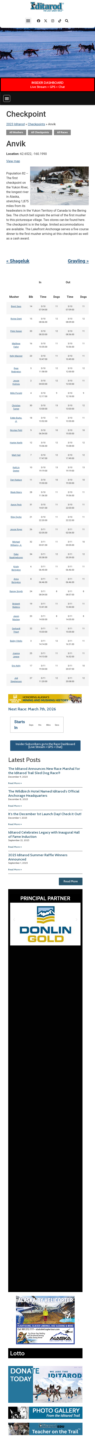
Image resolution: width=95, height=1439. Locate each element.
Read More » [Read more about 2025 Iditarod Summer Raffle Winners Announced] (15, 869)
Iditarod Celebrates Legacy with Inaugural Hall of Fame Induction (44, 834)
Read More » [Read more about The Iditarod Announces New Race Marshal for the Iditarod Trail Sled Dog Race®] (15, 783)
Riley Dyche (16, 517)
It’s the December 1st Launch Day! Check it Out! (44, 814)
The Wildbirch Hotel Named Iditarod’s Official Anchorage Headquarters (43, 793)
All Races (62, 132)
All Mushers (16, 132)
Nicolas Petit (16, 430)
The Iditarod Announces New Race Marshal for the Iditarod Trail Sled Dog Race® (44, 771)
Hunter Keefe (16, 442)
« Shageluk (17, 261)
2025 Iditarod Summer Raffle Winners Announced (37, 857)
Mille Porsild (16, 393)
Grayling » (78, 261)
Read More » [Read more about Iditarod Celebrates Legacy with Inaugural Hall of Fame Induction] (15, 846)
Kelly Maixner (16, 356)
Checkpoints (36, 124)
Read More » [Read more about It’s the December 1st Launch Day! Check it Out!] (15, 824)
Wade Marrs (16, 492)
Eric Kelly (16, 666)
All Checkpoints (40, 132)
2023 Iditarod (15, 124)
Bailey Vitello (16, 641)
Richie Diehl (16, 319)
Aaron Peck (16, 504)
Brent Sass (16, 306)
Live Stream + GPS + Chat (47, 87)
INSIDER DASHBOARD (47, 83)
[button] (28, 21)
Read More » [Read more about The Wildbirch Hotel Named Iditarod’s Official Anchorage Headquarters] (15, 805)
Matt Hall (16, 455)
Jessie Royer (16, 529)
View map (13, 161)
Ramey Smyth (16, 591)
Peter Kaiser (16, 331)
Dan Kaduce (16, 480)
